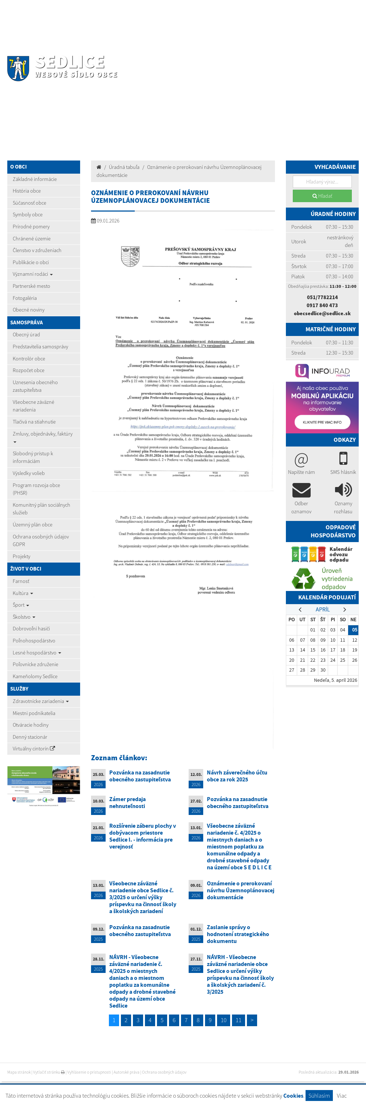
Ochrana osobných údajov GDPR (41, 540)
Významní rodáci (33, 274)
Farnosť (21, 581)
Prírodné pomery (31, 226)
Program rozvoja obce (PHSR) (36, 489)
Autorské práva (126, 1072)
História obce (27, 191)
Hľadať (322, 196)
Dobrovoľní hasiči (31, 628)
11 (238, 1020)
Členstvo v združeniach (37, 250)
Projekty (21, 556)
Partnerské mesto (31, 286)
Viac (342, 1095)
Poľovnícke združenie (35, 664)
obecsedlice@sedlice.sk (322, 313)
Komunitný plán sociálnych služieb (41, 509)
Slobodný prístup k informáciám (33, 457)
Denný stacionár (30, 737)
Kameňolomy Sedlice (35, 676)
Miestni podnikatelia (34, 713)
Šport (21, 605)
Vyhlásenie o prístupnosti (89, 1072)
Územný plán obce (32, 524)
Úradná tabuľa (124, 167)
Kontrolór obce (29, 358)
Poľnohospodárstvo (34, 640)
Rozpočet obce (28, 370)
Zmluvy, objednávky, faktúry (42, 436)
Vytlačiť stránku (49, 1072)
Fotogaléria (25, 298)
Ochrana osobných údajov (164, 1072)
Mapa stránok (19, 1072)
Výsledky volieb (29, 473)
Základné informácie (35, 179)
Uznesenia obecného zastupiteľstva (35, 386)
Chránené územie (32, 238)
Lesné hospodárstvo (37, 652)
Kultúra (23, 593)
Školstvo (24, 617)
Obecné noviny (28, 309)
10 (224, 1020)
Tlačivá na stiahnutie (34, 421)
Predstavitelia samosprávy (40, 346)
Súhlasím (319, 1095)
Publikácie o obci (31, 262)
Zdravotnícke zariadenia (41, 701)
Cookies (293, 1096)
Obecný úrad (26, 334)
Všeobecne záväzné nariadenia (33, 406)
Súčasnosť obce (29, 203)
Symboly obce (28, 214)
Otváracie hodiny (30, 725)
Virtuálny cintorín (34, 748)
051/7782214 (322, 297)
